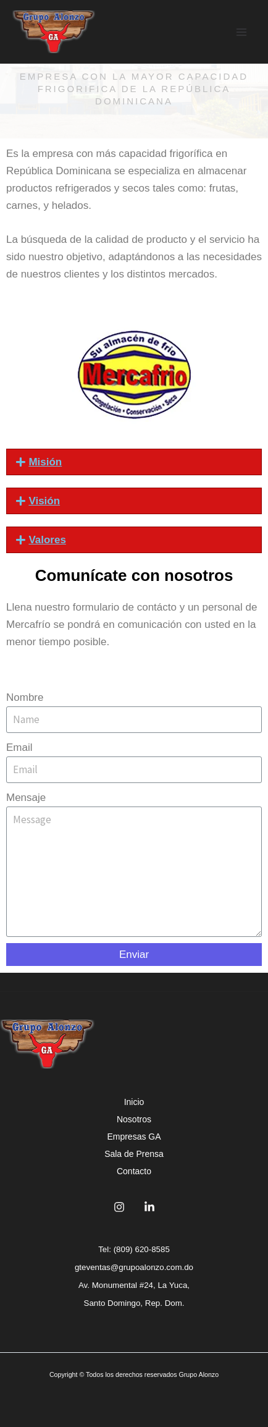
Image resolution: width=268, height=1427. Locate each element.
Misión (45, 462)
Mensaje (26, 797)
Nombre (24, 697)
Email (19, 747)
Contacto (134, 1171)
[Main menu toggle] (242, 32)
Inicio (134, 1102)
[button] (134, 462)
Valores (47, 540)
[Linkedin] (149, 1207)
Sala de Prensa (134, 1154)
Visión (44, 501)
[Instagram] (119, 1207)
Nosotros (134, 1119)
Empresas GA (134, 1136)
